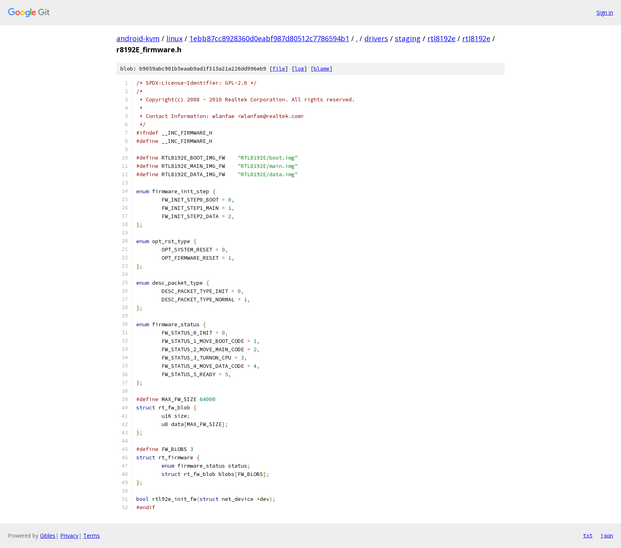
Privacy (69, 535)
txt (587, 535)
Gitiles (47, 535)
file (278, 68)
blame (322, 68)
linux (174, 38)
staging (408, 38)
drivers (376, 38)
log (299, 68)
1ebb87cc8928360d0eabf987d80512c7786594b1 (269, 38)
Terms (91, 535)
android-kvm (138, 38)
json (606, 535)
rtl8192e (441, 38)
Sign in (604, 12)
